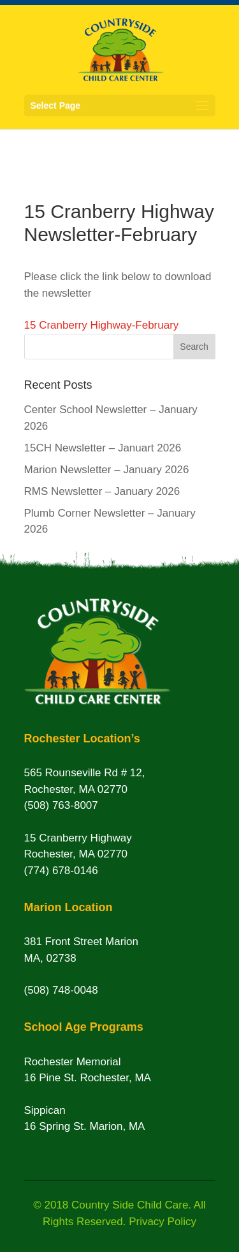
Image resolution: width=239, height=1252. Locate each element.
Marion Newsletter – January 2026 (106, 470)
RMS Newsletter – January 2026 (102, 491)
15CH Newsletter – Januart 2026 (103, 448)
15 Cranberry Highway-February (101, 325)
